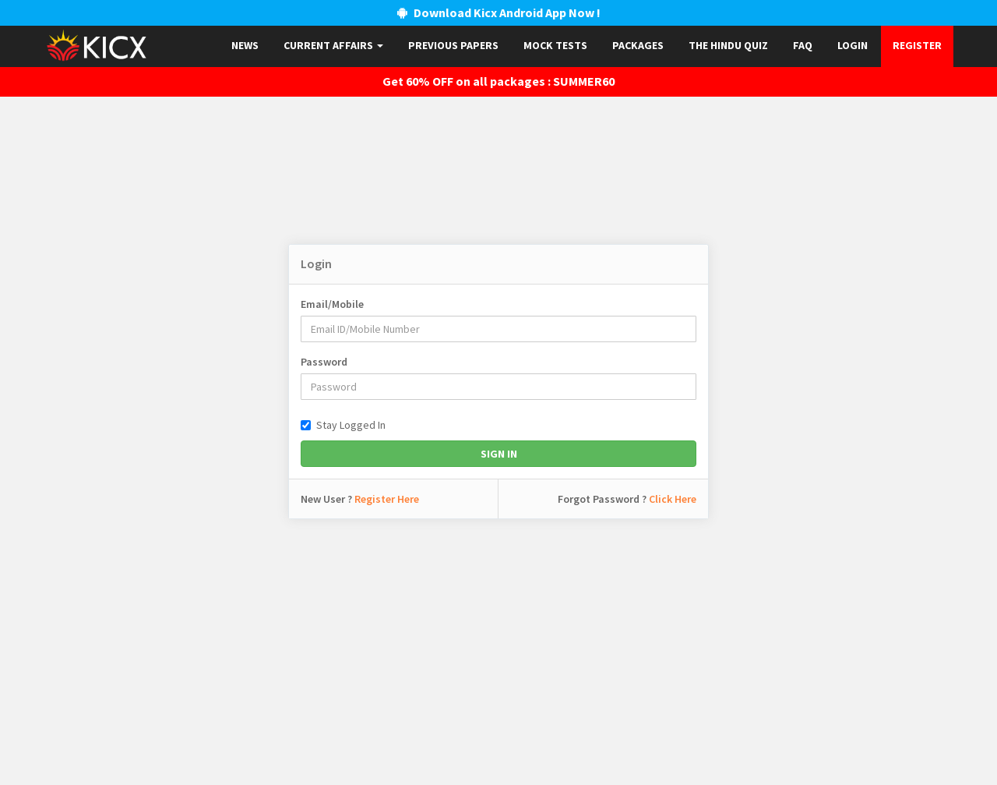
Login (852, 45)
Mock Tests (555, 45)
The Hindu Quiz (728, 45)
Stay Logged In (343, 425)
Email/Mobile (332, 304)
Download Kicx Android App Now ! (499, 12)
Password (324, 362)
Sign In (499, 454)
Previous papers (453, 45)
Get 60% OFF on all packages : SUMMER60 (498, 81)
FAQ (802, 45)
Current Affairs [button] (333, 45)
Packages (638, 45)
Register (917, 45)
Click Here (672, 499)
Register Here (386, 499)
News (245, 45)
